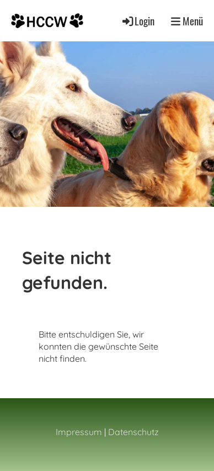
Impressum (79, 431)
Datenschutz (133, 431)
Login (137, 21)
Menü (187, 20)
